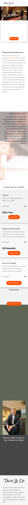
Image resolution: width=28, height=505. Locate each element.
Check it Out (14, 253)
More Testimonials (14, 304)
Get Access (14, 217)
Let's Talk (14, 38)
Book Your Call (14, 283)
